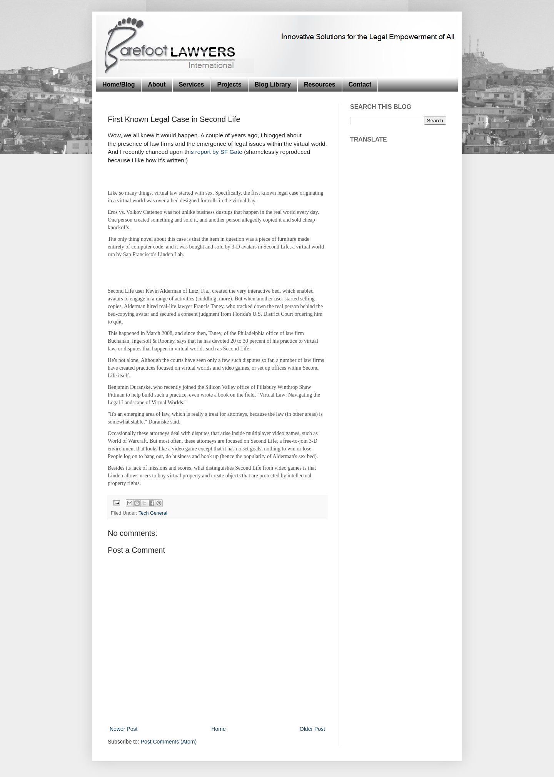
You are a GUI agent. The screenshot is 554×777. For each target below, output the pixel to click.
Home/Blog (118, 84)
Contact (360, 84)
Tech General (152, 513)
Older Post (312, 729)
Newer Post (123, 729)
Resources (319, 84)
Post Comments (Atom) (169, 742)
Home (218, 729)
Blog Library (273, 84)
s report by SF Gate (216, 151)
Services (191, 84)
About (156, 84)
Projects (229, 84)
